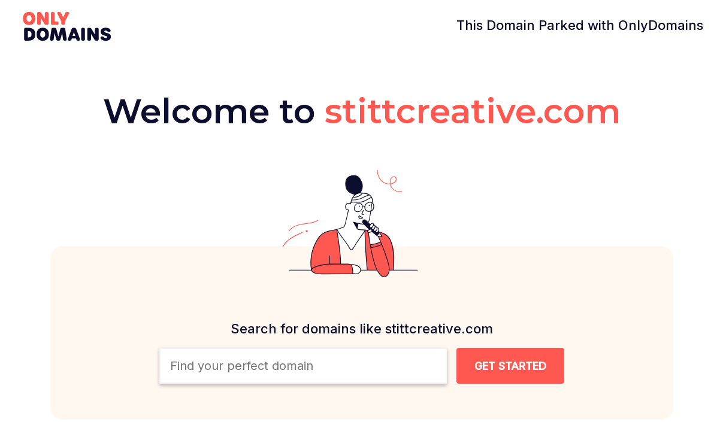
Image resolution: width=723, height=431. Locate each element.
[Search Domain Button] (510, 366)
